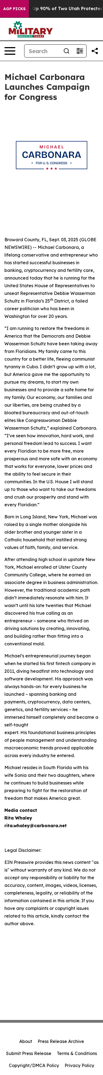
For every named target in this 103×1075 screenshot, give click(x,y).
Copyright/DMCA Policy (34, 1065)
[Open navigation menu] (9, 50)
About (25, 1041)
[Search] (42, 51)
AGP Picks (14, 8)
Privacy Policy (79, 1065)
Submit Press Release (28, 1053)
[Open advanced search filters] (79, 51)
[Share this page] (95, 50)
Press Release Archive (61, 1041)
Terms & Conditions (77, 1053)
